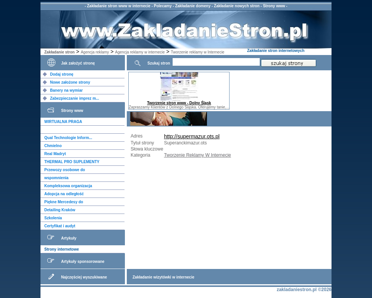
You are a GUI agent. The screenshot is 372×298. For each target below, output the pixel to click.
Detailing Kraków (59, 210)
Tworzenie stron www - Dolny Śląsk (179, 103)
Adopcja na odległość (64, 194)
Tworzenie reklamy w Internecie (197, 52)
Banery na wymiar (66, 90)
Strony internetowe (61, 249)
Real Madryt (55, 154)
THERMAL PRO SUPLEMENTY (71, 162)
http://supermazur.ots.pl (192, 136)
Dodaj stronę (61, 74)
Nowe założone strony (70, 82)
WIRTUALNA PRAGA (63, 122)
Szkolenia (53, 218)
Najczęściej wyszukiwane (84, 277)
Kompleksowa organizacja (68, 186)
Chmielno (53, 146)
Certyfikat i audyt (59, 226)
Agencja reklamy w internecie (140, 52)
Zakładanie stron (59, 52)
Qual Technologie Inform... (68, 138)
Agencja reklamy (95, 52)
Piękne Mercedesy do (63, 202)
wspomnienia (56, 178)
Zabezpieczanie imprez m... (74, 98)
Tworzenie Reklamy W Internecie (197, 155)
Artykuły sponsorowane (82, 261)
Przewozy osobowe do (64, 170)
